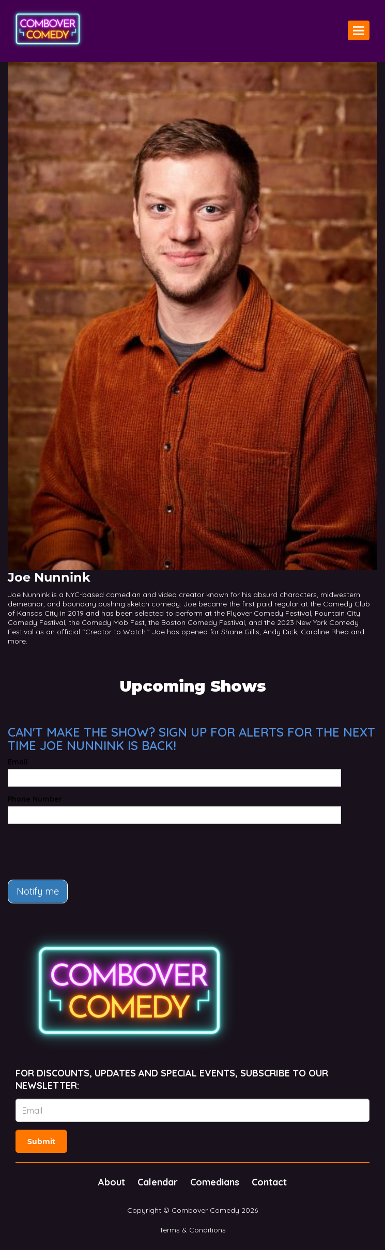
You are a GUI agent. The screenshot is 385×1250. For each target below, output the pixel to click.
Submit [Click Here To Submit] (41, 1141)
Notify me (38, 891)
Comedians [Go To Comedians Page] (214, 1182)
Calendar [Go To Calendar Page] (157, 1182)
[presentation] (86, 852)
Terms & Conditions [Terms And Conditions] (192, 1230)
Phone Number (35, 799)
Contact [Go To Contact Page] (269, 1182)
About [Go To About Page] (111, 1182)
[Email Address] (192, 1110)
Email (18, 762)
